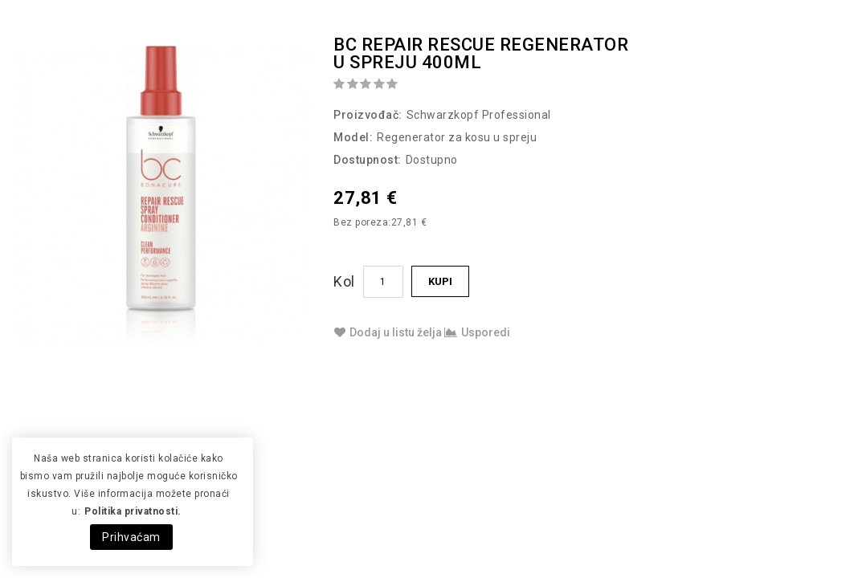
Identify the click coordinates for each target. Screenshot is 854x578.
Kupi (440, 281)
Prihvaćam (131, 537)
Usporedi (477, 332)
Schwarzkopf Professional (479, 114)
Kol (344, 281)
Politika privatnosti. (133, 511)
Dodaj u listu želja (388, 332)
